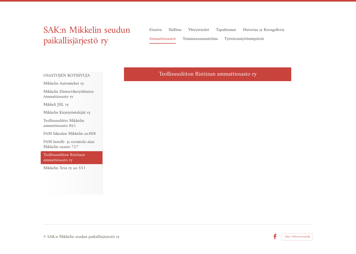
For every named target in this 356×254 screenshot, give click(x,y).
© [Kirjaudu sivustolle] (45, 237)
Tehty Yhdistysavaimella (297, 236)
